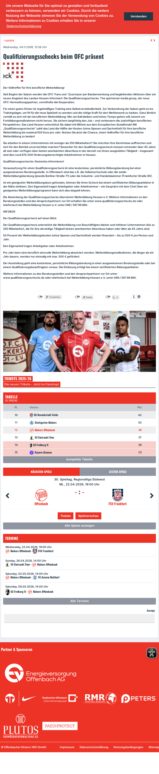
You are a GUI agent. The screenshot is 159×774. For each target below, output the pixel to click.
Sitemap (153, 747)
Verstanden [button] (138, 16)
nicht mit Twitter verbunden (77, 297)
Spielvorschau (88, 516)
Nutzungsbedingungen (128, 747)
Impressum (67, 747)
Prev (7, 496)
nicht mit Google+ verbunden (108, 297)
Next (152, 496)
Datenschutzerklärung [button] (24, 26)
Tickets (65, 516)
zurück (9, 40)
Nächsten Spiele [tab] (41, 471)
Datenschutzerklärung (94, 747)
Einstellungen (138, 297)
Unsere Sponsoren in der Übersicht (26, 655)
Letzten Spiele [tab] (118, 471)
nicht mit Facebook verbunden (40, 297)
